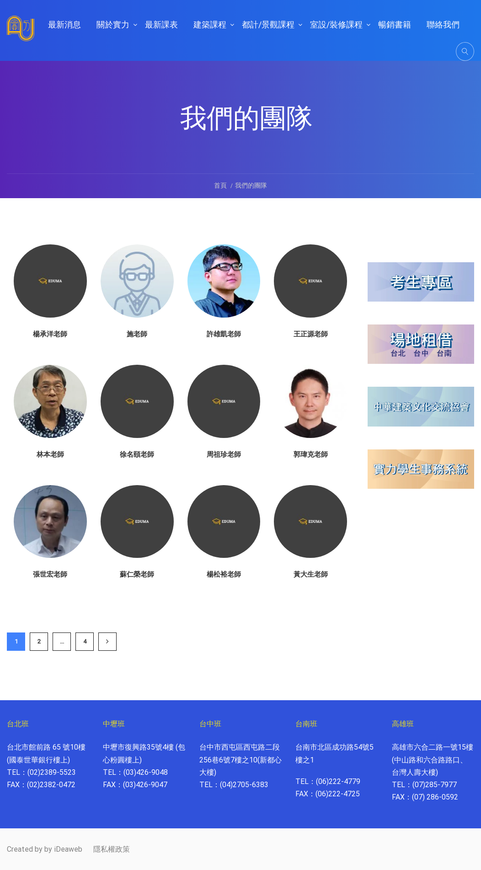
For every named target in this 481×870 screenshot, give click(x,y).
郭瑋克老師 (311, 454)
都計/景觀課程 (268, 24)
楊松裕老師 (224, 574)
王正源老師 (311, 334)
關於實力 (112, 24)
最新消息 (64, 24)
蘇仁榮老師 (137, 574)
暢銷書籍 (394, 24)
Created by (25, 849)
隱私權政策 (111, 849)
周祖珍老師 (224, 454)
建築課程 (209, 24)
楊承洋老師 (50, 334)
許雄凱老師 (224, 334)
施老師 (137, 334)
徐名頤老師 (137, 454)
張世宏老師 (50, 574)
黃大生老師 (311, 574)
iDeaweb (68, 849)
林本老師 (50, 454)
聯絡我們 (443, 24)
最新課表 (161, 24)
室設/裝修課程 (336, 24)
